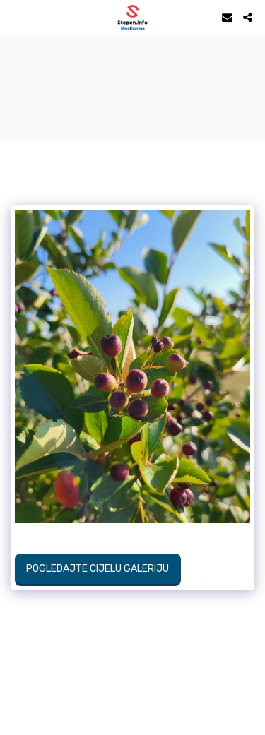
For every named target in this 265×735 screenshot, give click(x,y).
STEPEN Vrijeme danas (132, 53)
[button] (16, 17)
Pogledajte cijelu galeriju (97, 569)
